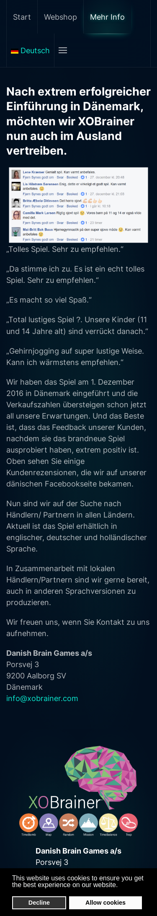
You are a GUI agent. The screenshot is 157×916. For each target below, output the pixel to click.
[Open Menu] (62, 50)
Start (22, 17)
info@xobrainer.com (42, 698)
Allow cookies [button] (105, 902)
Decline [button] (39, 902)
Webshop (60, 17)
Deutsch (30, 50)
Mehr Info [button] (107, 17)
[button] (120, 885)
